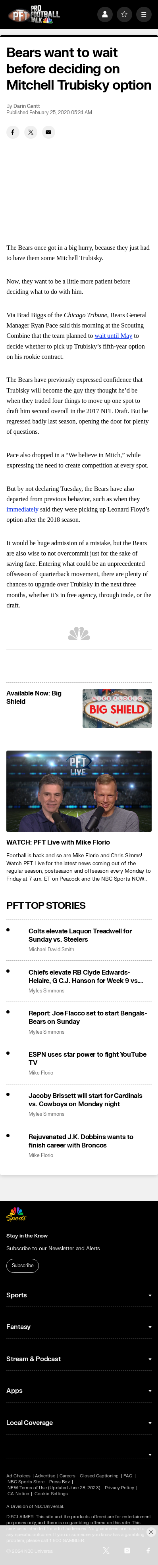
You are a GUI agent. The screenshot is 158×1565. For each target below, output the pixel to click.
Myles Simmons (46, 991)
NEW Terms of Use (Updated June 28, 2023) (54, 1488)
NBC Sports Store (26, 1482)
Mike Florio (41, 1073)
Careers (67, 1476)
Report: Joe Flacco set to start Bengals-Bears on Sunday (88, 1017)
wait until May (113, 335)
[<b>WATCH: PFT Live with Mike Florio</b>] (78, 791)
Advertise (45, 1476)
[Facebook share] (12, 132)
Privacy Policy (119, 1488)
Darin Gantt (26, 106)
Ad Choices (18, 1476)
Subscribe (23, 1265)
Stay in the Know (27, 1235)
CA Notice (18, 1494)
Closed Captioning (99, 1476)
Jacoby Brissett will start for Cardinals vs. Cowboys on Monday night (85, 1100)
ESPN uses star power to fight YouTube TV (87, 1058)
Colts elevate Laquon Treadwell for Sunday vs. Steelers (80, 935)
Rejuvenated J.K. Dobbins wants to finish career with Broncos (81, 1141)
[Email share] (48, 132)
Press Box (59, 1482)
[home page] (34, 14)
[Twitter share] (30, 132)
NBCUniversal (49, 1506)
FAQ (128, 1476)
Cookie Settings (51, 1494)
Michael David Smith (51, 950)
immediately (22, 509)
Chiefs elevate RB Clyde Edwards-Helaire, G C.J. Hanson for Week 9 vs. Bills (84, 976)
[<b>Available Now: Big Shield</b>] (117, 708)
